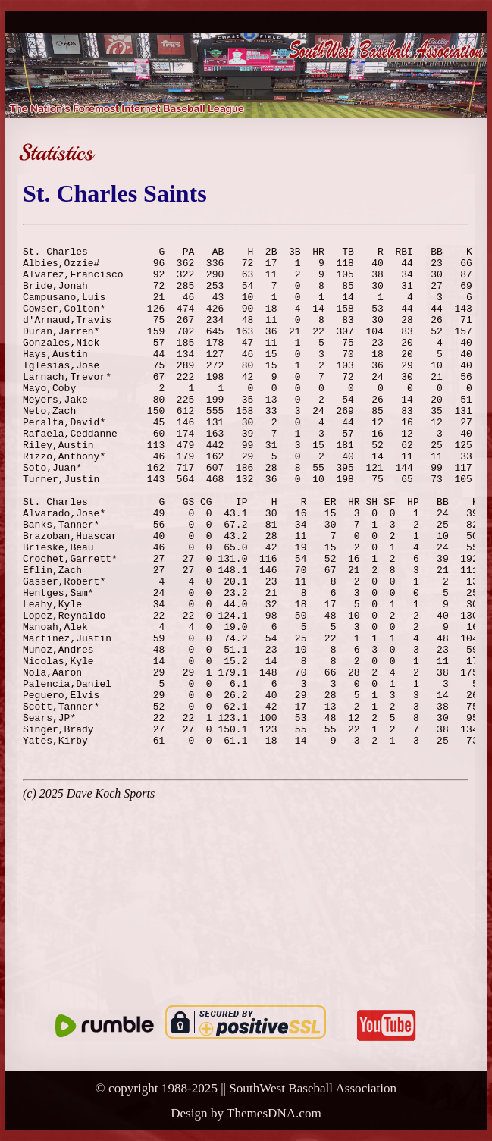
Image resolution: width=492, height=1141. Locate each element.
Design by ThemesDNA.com (246, 1113)
